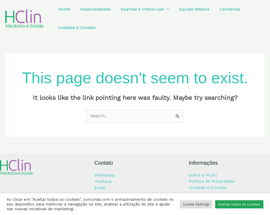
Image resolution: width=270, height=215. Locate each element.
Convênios (222, 9)
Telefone (103, 181)
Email (100, 187)
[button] (162, 9)
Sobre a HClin (203, 175)
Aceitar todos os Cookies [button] (239, 204)
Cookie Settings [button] (196, 204)
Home (63, 9)
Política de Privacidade (212, 181)
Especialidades (93, 9)
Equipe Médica (188, 9)
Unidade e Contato (76, 27)
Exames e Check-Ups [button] (140, 9)
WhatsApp (104, 175)
